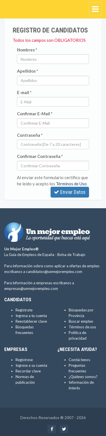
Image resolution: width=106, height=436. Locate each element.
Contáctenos (79, 359)
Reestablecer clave (31, 321)
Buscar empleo (81, 321)
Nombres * (27, 49)
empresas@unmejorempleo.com (31, 288)
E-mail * (24, 92)
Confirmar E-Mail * (35, 113)
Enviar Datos (70, 192)
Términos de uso (82, 327)
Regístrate (24, 310)
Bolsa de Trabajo (71, 254)
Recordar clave (28, 371)
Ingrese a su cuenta (31, 365)
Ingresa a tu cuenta (31, 315)
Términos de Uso (71, 183)
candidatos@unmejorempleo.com (54, 271)
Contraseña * (30, 135)
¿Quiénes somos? (83, 376)
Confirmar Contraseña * (40, 156)
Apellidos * (27, 70)
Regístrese (24, 359)
